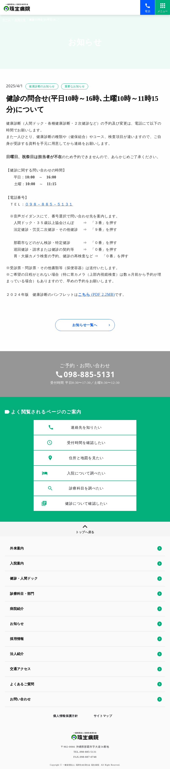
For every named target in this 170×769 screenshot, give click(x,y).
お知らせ (20, 20)
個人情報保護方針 (62, 713)
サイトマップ (105, 713)
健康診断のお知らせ (45, 96)
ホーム (6, 20)
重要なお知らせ (80, 96)
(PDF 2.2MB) (101, 317)
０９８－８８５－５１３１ (51, 224)
